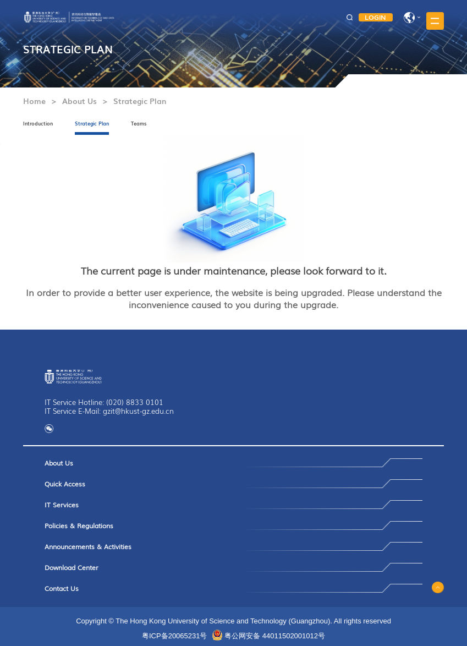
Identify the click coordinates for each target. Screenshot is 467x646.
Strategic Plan (139, 100)
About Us (79, 100)
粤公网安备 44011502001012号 (274, 636)
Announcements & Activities (88, 546)
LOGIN (375, 17)
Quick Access (65, 484)
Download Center (71, 567)
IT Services (62, 505)
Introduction (38, 123)
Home (34, 100)
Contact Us (62, 588)
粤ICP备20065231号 (174, 636)
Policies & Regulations (79, 525)
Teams (138, 123)
